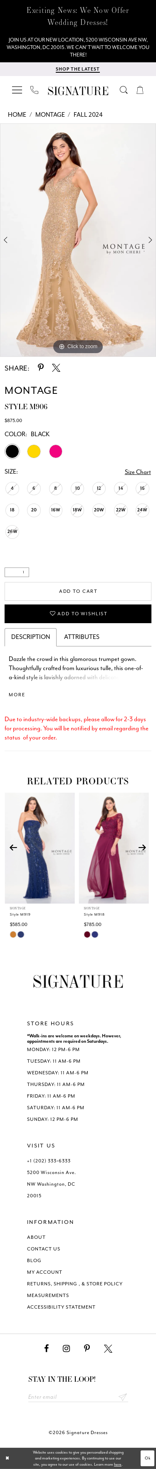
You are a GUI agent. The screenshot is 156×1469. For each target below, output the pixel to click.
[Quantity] (17, 572)
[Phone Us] (34, 90)
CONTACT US (43, 1249)
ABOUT (36, 1237)
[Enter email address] (78, 1397)
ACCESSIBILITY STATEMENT (61, 1307)
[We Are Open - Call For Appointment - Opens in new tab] (78, 47)
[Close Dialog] (7, 1458)
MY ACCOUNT (44, 1272)
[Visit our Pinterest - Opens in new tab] (87, 1349)
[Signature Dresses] (78, 91)
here (117, 1464)
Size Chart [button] (138, 472)
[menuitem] (17, 89)
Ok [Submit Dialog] (148, 1458)
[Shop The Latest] (78, 69)
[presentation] (41, 848)
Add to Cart (78, 591)
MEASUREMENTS (48, 1295)
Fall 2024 (88, 115)
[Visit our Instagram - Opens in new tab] (66, 1349)
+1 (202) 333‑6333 (49, 1161)
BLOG (34, 1261)
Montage (50, 115)
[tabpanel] (78, 240)
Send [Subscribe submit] (123, 1397)
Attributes (81, 637)
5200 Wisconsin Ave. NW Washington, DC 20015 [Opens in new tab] (51, 1184)
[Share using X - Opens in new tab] (56, 368)
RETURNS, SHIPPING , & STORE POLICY (75, 1284)
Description (30, 637)
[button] (17, 89)
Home (17, 115)
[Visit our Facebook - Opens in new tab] (46, 1349)
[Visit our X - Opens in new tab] (108, 1349)
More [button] (17, 695)
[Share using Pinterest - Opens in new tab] (41, 368)
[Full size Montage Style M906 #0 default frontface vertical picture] (78, 240)
